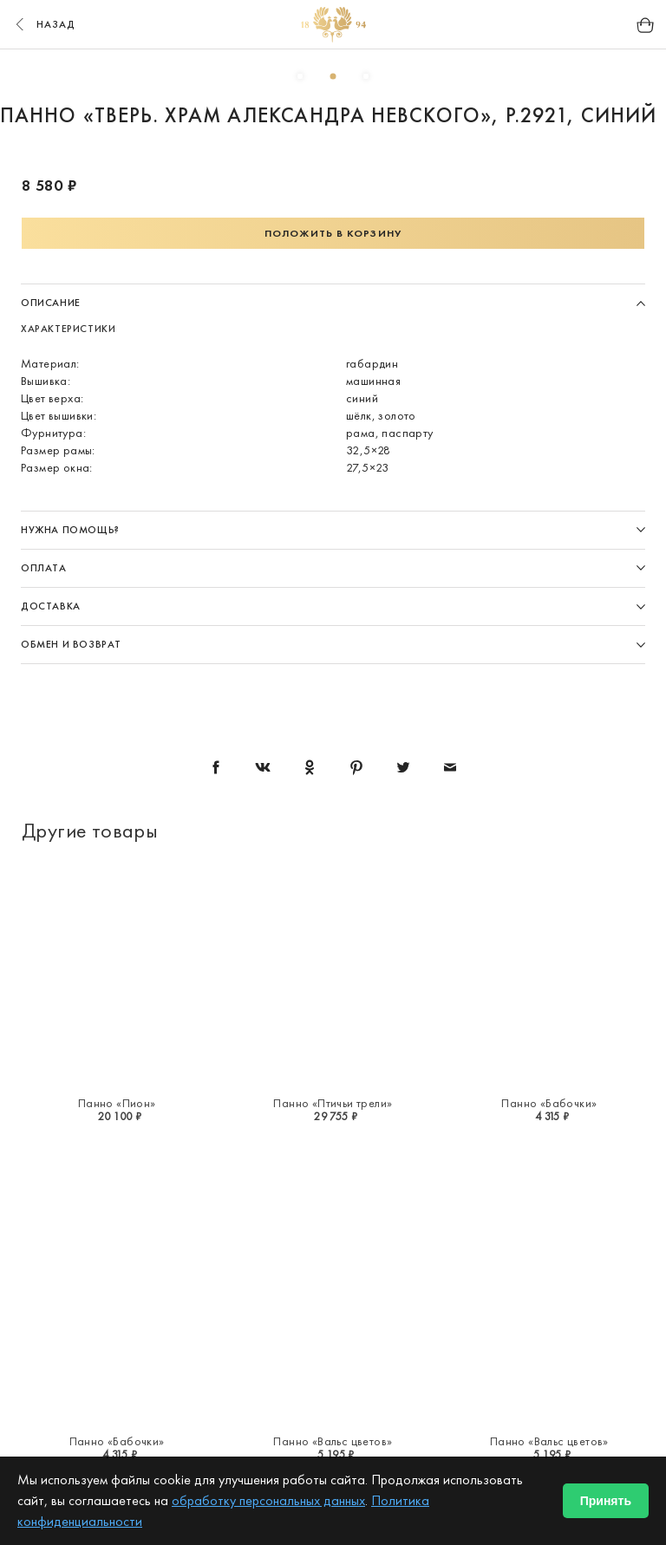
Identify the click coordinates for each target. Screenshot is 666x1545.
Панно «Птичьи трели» (332, 1103)
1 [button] (300, 76)
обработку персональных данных (268, 1500)
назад (43, 24)
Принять (605, 1501)
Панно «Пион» (117, 1103)
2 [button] (333, 76)
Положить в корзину (333, 233)
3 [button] (366, 76)
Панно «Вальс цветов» (332, 1441)
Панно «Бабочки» (549, 1103)
